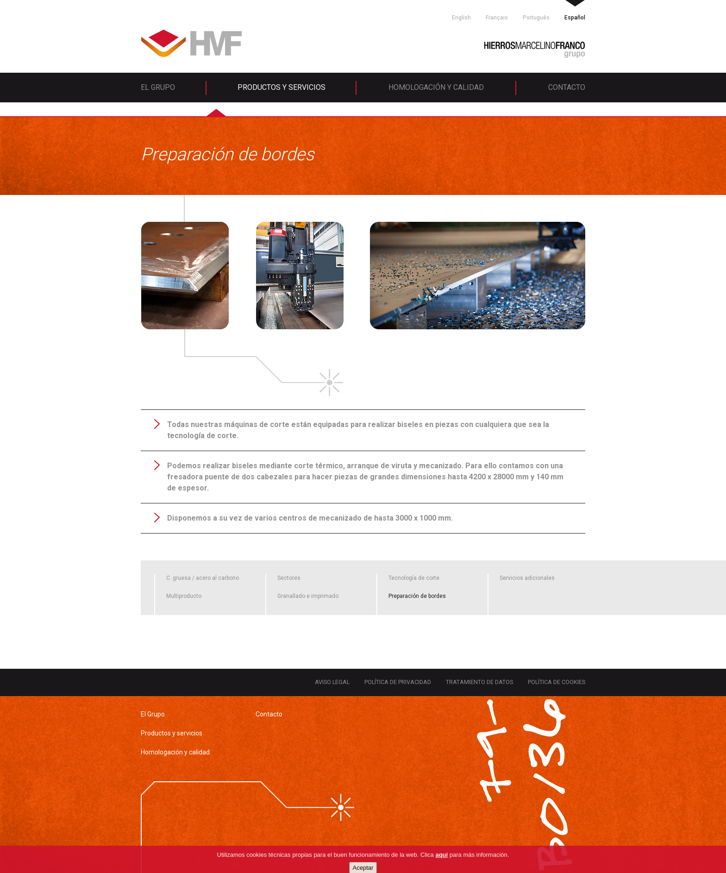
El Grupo (158, 87)
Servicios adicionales (527, 578)
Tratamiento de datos (479, 681)
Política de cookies (556, 681)
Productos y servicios (281, 87)
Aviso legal (332, 681)
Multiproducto (183, 596)
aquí (441, 864)
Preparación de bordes (417, 596)
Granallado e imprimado (307, 596)
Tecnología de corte (413, 578)
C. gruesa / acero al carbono (202, 578)
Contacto (566, 87)
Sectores (288, 578)
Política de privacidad (397, 681)
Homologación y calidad (436, 87)
